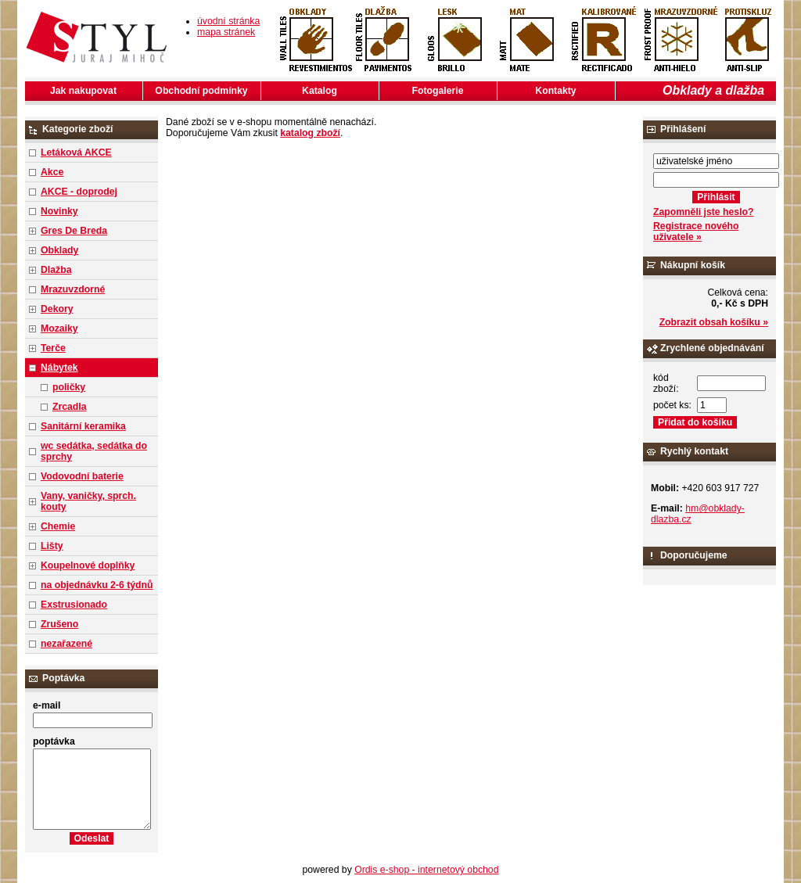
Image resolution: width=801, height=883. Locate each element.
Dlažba (56, 269)
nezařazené (66, 643)
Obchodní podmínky (201, 90)
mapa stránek (226, 32)
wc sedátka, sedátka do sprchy (94, 451)
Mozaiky (59, 328)
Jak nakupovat (83, 90)
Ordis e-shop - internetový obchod (426, 869)
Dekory (57, 308)
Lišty (52, 545)
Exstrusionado (74, 604)
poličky (68, 387)
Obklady (59, 250)
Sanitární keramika (83, 426)
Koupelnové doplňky (88, 565)
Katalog (319, 90)
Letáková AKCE (76, 152)
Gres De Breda (74, 230)
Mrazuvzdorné (73, 289)
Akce (52, 172)
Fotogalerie (438, 90)
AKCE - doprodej (79, 191)
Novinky (59, 211)
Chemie (58, 526)
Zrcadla (69, 406)
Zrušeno (59, 624)
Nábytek (59, 367)
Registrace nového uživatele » (695, 231)
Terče (53, 348)
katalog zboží (310, 132)
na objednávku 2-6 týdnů (97, 585)
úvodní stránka (228, 21)
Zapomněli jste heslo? (703, 211)
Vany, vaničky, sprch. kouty (88, 501)
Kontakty (555, 90)
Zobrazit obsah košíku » (713, 322)
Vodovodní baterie (82, 476)
